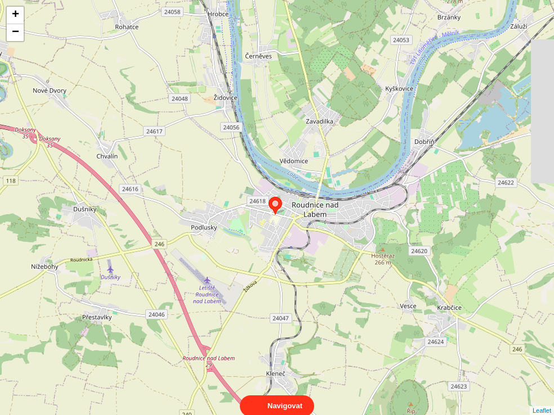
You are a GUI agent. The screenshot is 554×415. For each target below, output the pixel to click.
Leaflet (542, 400)
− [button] (15, 32)
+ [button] (15, 15)
